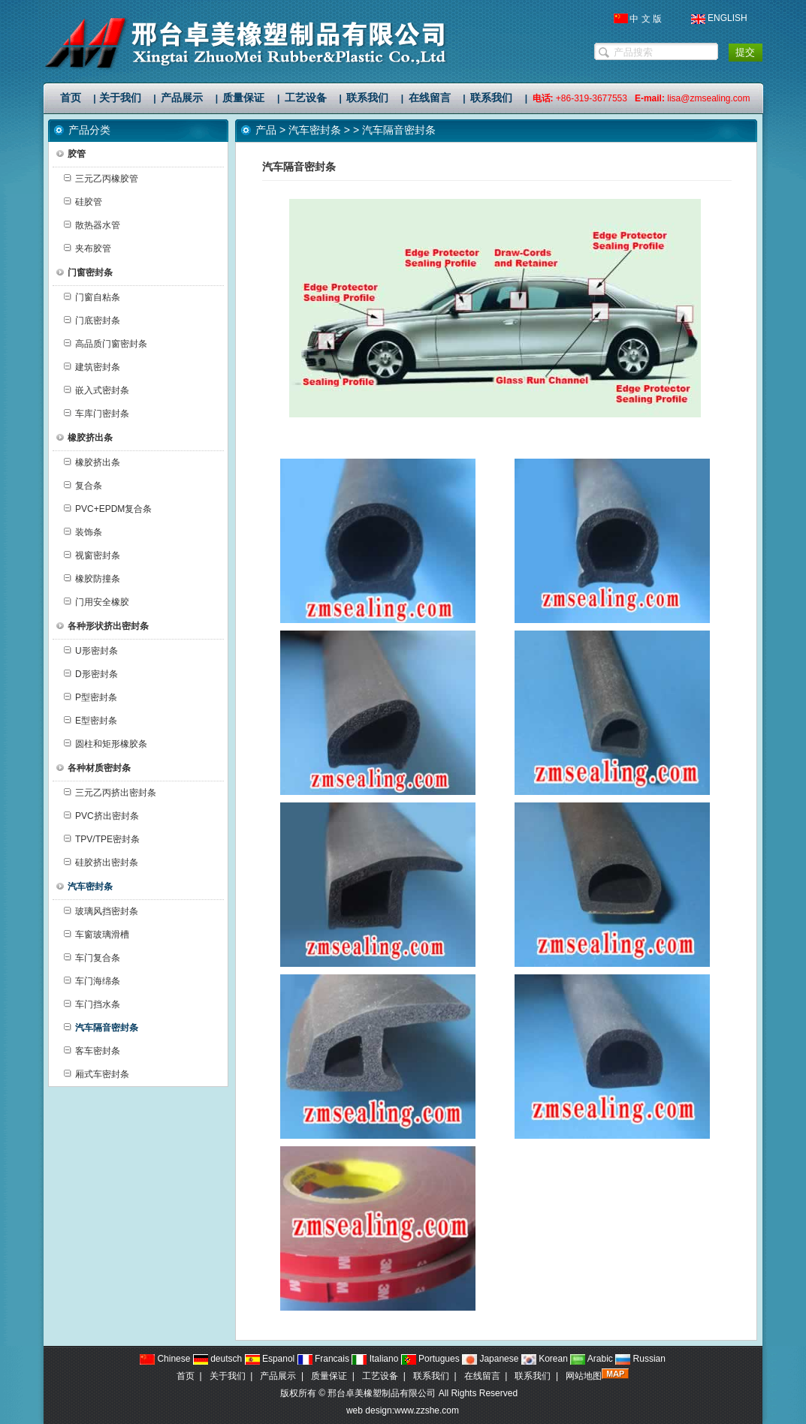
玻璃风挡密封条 (101, 911)
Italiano (375, 1358)
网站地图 (584, 1376)
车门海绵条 (92, 981)
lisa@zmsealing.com (708, 98)
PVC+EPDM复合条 (108, 509)
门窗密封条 (84, 272)
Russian (640, 1358)
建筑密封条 (92, 367)
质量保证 (329, 1376)
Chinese (165, 1358)
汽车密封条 (314, 130)
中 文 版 (645, 19)
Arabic (591, 1358)
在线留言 (482, 1376)
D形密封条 (91, 674)
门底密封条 (92, 320)
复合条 (83, 485)
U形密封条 (91, 651)
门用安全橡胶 (96, 602)
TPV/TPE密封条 (102, 839)
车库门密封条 (96, 413)
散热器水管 (92, 225)
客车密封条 (92, 1051)
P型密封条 (90, 697)
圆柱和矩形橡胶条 (105, 744)
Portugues (430, 1358)
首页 (186, 1376)
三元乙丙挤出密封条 (110, 792)
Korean (544, 1358)
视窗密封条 (92, 555)
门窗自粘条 (92, 297)
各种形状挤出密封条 (102, 626)
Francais (323, 1358)
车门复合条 (92, 958)
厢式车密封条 (96, 1074)
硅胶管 (83, 202)
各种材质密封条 (93, 768)
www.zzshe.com (426, 1410)
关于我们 (228, 1376)
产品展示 (278, 1376)
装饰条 (83, 532)
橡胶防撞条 (92, 579)
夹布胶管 (87, 248)
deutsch (217, 1358)
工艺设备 (380, 1376)
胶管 (71, 154)
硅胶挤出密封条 (101, 862)
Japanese (490, 1358)
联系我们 (431, 1376)
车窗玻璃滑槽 (96, 934)
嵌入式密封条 (96, 390)
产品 (265, 130)
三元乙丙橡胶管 (101, 178)
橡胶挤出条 (84, 437)
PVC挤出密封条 (101, 816)
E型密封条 (90, 720)
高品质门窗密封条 (105, 344)
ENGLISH (727, 18)
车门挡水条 (92, 1004)
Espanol (270, 1358)
